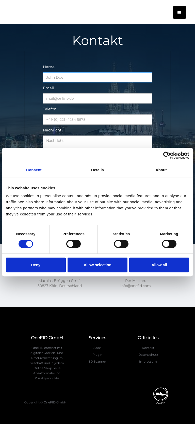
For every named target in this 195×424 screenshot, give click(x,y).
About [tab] (161, 170)
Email (48, 88)
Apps (97, 348)
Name (49, 66)
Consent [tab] (34, 170)
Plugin (97, 355)
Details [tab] (97, 170)
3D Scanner (97, 361)
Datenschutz (148, 355)
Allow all (159, 265)
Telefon (50, 109)
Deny (35, 265)
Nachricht (52, 130)
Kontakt (148, 348)
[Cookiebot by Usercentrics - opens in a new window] (167, 155)
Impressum (148, 361)
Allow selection (97, 265)
